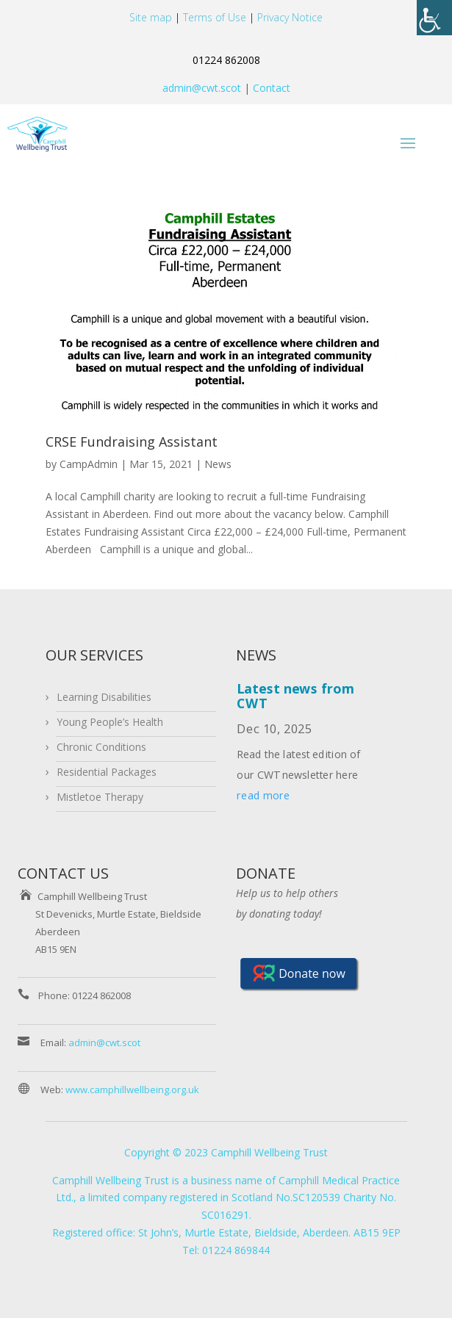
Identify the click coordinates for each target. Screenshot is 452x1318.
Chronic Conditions (101, 747)
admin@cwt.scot (201, 88)
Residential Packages (107, 772)
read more (263, 795)
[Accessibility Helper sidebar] (434, 17)
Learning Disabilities (104, 697)
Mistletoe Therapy (100, 797)
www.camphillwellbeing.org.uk (132, 1089)
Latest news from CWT (295, 694)
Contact (270, 88)
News (218, 464)
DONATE (265, 873)
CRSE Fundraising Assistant (132, 441)
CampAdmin (89, 464)
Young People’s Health (110, 722)
